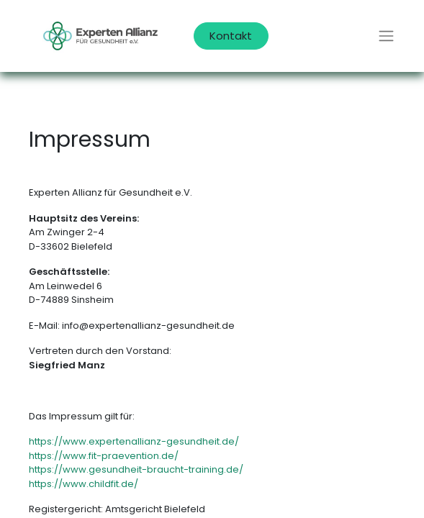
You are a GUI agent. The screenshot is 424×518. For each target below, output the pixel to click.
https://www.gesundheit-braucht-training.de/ (136, 469)
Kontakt (230, 35)
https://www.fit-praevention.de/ (104, 456)
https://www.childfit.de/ (83, 484)
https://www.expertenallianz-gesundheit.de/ (134, 441)
